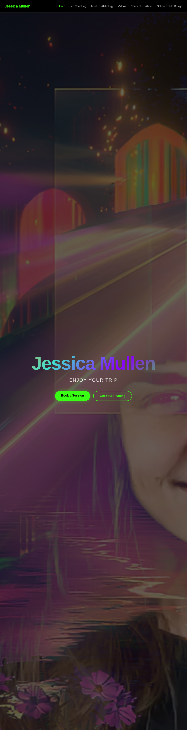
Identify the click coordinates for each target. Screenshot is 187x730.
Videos (122, 6)
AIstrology (107, 6)
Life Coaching (78, 6)
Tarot (94, 6)
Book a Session (72, 395)
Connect (136, 6)
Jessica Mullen (17, 6)
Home (61, 6)
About (148, 6)
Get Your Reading (112, 395)
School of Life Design (169, 6)
